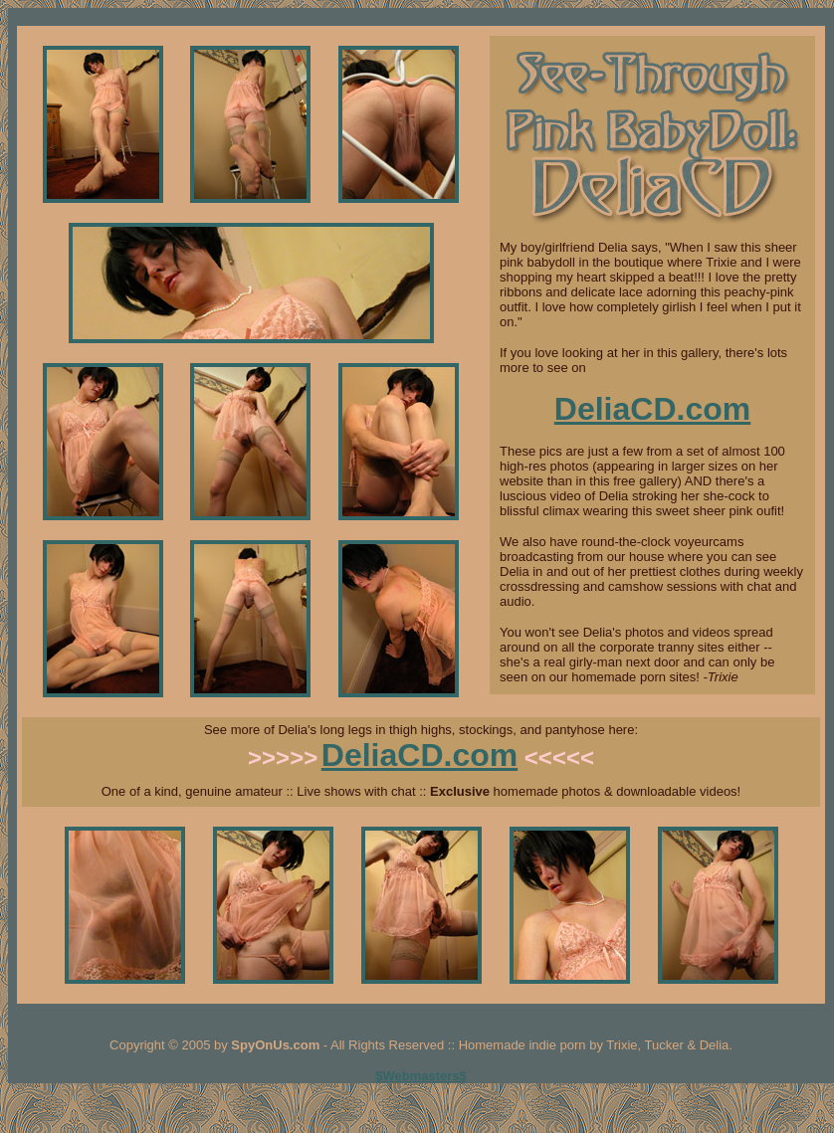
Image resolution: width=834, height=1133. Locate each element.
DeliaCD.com (652, 409)
